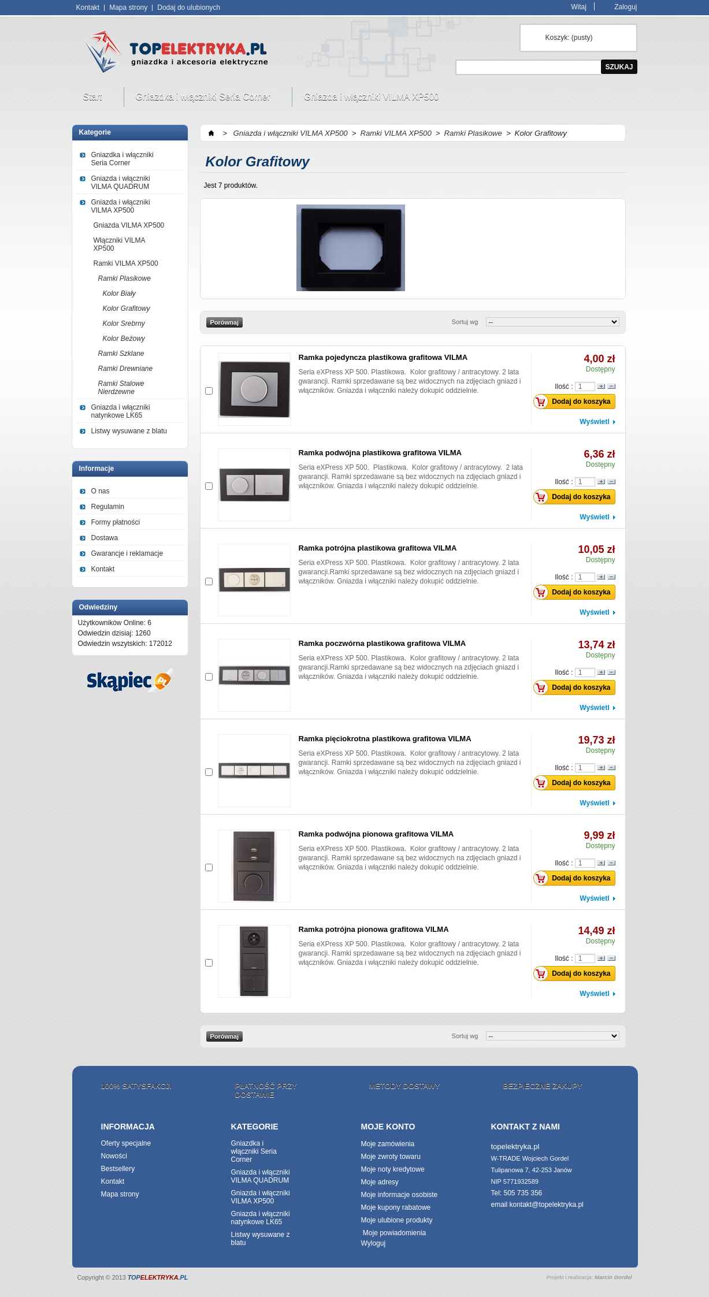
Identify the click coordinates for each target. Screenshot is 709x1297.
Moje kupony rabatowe (396, 1207)
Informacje (96, 468)
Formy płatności (115, 522)
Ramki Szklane (121, 354)
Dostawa (104, 538)
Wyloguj (373, 1243)
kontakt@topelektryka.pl (547, 1205)
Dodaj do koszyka (575, 401)
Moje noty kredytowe (393, 1169)
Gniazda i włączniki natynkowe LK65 (120, 411)
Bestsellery (118, 1169)
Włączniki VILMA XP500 (120, 244)
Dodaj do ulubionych (188, 7)
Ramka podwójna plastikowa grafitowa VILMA (380, 452)
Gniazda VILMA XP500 (129, 225)
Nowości (114, 1156)
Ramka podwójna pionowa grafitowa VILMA (376, 834)
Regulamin (107, 507)
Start (94, 99)
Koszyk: (569, 38)
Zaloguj (625, 6)
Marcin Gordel (613, 1277)
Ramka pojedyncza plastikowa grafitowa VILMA (383, 357)
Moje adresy (380, 1182)
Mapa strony (128, 7)
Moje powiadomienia (393, 1233)
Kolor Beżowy (124, 339)
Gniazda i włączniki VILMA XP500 (373, 99)
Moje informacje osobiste (399, 1195)
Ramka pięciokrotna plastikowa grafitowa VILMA (385, 738)
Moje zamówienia (388, 1144)
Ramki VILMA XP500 (126, 263)
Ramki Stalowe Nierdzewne (121, 388)
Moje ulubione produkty (397, 1220)
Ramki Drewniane (125, 369)
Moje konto (388, 1126)
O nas (100, 491)
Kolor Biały (119, 293)
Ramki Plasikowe (124, 278)
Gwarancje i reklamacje (127, 553)
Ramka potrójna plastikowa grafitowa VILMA (378, 548)
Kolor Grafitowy (126, 308)
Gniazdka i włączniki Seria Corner (204, 99)
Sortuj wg (465, 321)
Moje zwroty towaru (391, 1157)
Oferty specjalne (126, 1143)
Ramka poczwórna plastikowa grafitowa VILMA (382, 643)
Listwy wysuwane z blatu (129, 431)
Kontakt (88, 7)
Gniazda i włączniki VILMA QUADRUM (120, 182)
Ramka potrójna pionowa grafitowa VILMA (374, 929)
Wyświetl (594, 422)
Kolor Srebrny (124, 323)
